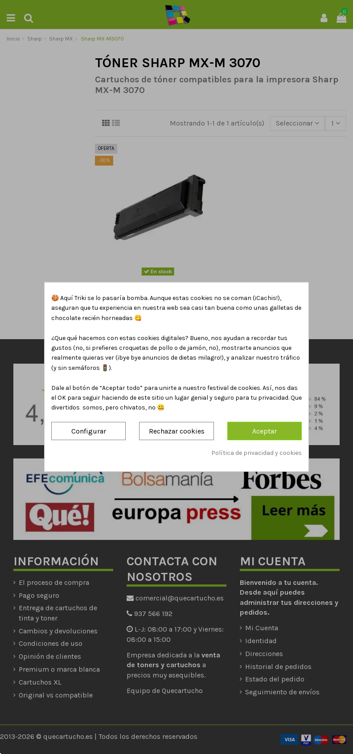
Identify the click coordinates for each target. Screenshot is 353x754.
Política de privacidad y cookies (256, 453)
